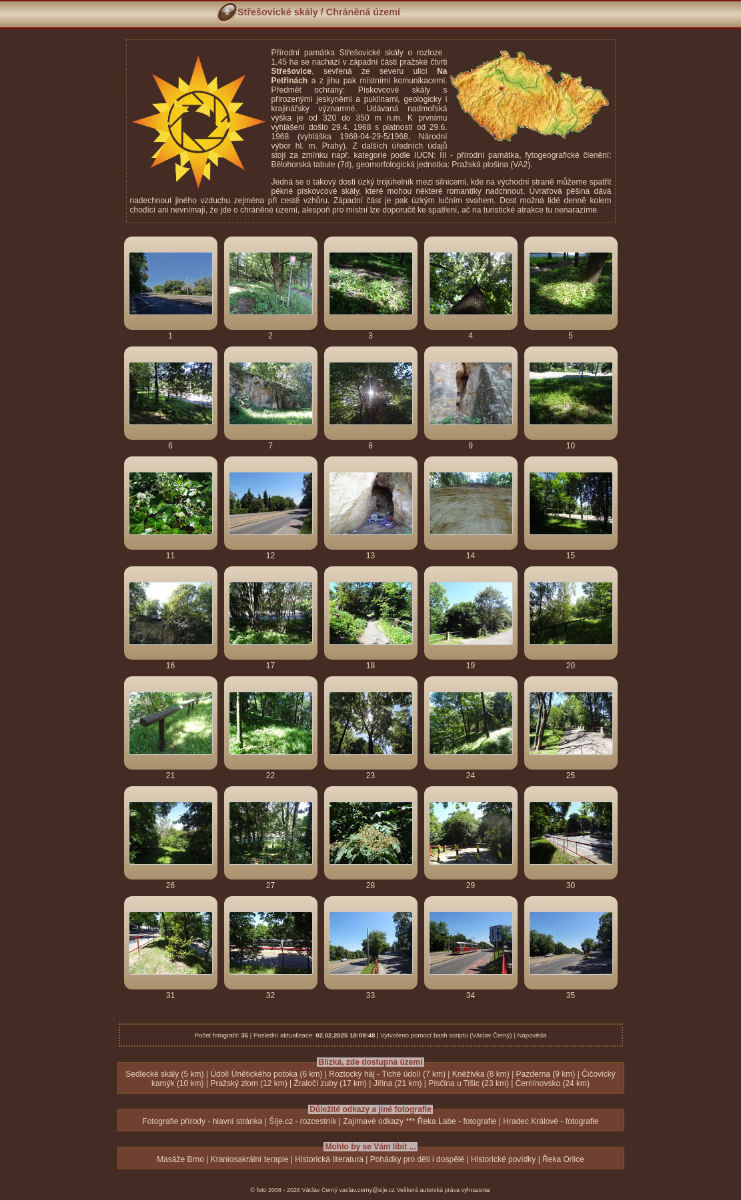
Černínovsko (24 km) (553, 1083)
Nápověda (532, 1035)
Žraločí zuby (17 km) (330, 1083)
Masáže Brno (180, 1159)
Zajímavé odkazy (373, 1121)
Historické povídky (503, 1159)
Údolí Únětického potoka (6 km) (266, 1074)
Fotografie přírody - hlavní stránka (202, 1121)
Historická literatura (329, 1159)
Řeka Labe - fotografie (457, 1121)
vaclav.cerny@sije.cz (367, 1190)
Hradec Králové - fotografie (550, 1121)
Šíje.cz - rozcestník (302, 1121)
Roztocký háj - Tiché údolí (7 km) (387, 1074)
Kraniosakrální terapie (250, 1159)
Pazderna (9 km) (546, 1074)
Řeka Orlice (563, 1159)
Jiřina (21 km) (398, 1083)
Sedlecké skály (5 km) (164, 1074)
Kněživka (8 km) (481, 1074)
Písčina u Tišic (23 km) (468, 1083)
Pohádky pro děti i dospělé (417, 1159)
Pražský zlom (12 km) (248, 1083)
